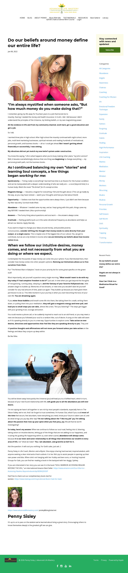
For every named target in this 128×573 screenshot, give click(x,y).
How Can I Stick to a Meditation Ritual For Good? (108, 284)
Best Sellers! (95, 18)
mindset (102, 176)
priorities (103, 209)
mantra (102, 162)
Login (79, 19)
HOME (22, 18)
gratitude (103, 133)
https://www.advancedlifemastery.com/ (23, 510)
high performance (106, 147)
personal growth (106, 204)
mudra (102, 195)
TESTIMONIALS (69, 18)
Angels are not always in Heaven (109, 274)
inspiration (103, 152)
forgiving (103, 128)
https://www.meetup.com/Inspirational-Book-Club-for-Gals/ (38, 479)
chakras (102, 87)
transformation (105, 242)
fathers (102, 124)
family (101, 119)
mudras (102, 200)
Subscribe (110, 50)
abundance (103, 73)
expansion (103, 114)
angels (102, 78)
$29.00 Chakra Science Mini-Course (60, 19)
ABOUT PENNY (41, 18)
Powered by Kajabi (116, 560)
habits (101, 138)
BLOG (29, 18)
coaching (103, 92)
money (102, 181)
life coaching (104, 157)
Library (105, 18)
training (102, 238)
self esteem (103, 214)
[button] (49, 367)
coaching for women (107, 97)
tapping (102, 233)
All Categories (104, 68)
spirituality (103, 228)
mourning (103, 190)
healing (102, 143)
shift (101, 223)
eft (100, 102)
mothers (102, 185)
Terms (96, 560)
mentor (102, 171)
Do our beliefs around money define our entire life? (109, 264)
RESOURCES (83, 18)
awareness (103, 83)
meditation (103, 166)
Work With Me (55, 18)
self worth (103, 219)
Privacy (104, 560)
